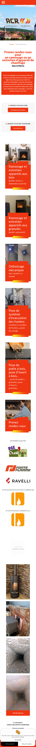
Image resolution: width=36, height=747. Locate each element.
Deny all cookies (27, 744)
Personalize (18, 739)
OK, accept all (9, 744)
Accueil (11, 44)
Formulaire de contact (18, 110)
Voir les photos (18, 713)
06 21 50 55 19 (18, 128)
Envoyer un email (18, 728)
